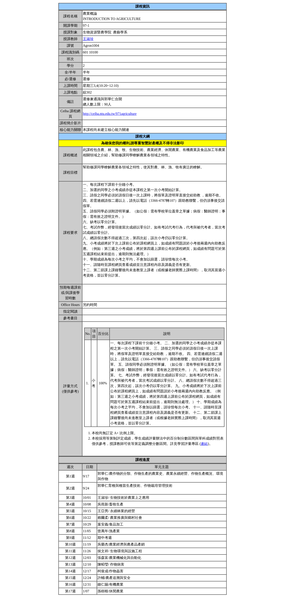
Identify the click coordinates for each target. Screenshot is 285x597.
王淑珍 (88, 39)
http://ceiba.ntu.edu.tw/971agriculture (109, 114)
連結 (204, 444)
